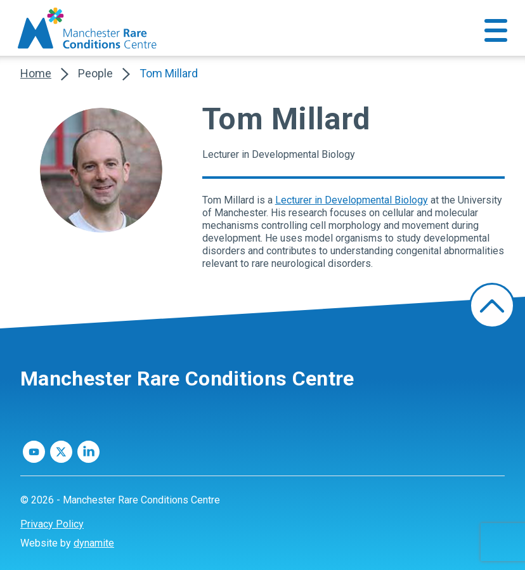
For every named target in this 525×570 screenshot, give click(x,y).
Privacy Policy (52, 524)
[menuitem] (262, 524)
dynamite (94, 543)
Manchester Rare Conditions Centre (187, 378)
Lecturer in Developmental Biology (351, 200)
